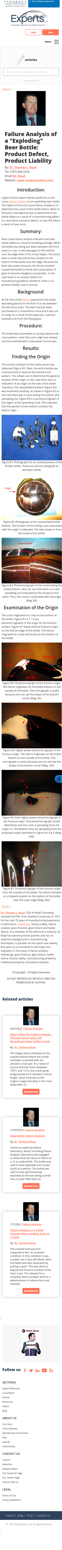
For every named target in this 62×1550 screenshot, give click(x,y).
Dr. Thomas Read (25, 1047)
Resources (7, 1401)
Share (5, 89)
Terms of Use (9, 1495)
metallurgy (24, 924)
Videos (5, 1406)
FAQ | (31, 1515)
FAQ (4, 1437)
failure (26, 299)
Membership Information (15, 1433)
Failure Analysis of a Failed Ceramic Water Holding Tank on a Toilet (30, 1233)
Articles (6, 1397)
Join (50, 32)
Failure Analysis (33, 1028)
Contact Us (43, 1515)
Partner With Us (10, 1482)
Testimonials (8, 1446)
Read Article (31, 1091)
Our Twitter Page (11, 1477)
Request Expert (10, 1468)
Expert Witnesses (11, 1388)
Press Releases (9, 1428)
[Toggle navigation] (56, 41)
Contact (6, 1459)
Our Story (7, 1424)
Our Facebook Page (12, 1473)
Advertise (7, 1464)
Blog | (22, 1515)
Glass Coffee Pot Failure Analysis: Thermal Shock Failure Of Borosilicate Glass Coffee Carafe (30, 1038)
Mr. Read (19, 176)
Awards (6, 1441)
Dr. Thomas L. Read (23, 167)
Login (33, 32)
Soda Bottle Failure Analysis (27, 1136)
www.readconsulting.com (35, 180)
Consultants (8, 1392)
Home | (11, 1515)
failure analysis (17, 201)
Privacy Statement (11, 1499)
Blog (4, 1410)
